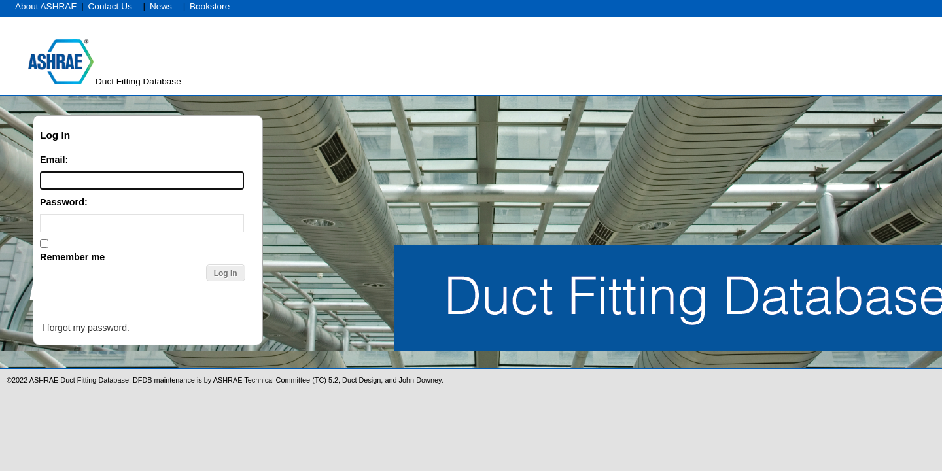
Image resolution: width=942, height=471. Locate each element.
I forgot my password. (86, 328)
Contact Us (110, 6)
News (161, 6)
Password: (64, 202)
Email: (54, 159)
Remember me (72, 257)
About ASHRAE (46, 6)
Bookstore (210, 6)
